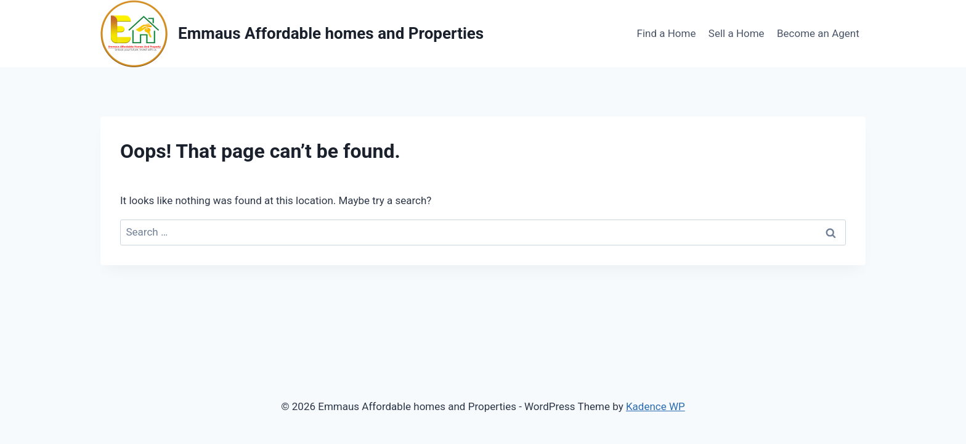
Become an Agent (818, 33)
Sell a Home (736, 33)
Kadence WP (655, 406)
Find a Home (666, 33)
